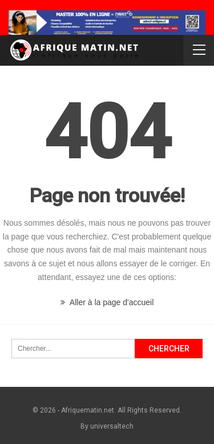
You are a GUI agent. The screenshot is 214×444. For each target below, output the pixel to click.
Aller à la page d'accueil (107, 302)
